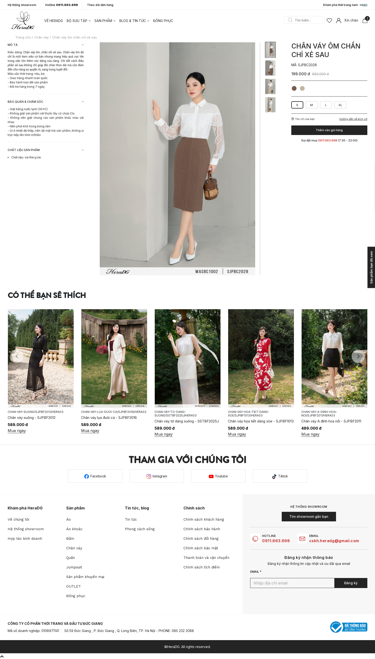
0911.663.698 (276, 540)
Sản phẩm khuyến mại (85, 577)
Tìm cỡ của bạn (303, 119)
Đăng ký (351, 583)
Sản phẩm (103, 21)
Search (290, 20)
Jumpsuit (74, 567)
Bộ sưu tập (77, 21)
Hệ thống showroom (22, 5)
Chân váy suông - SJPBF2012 (31, 417)
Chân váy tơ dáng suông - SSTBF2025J (186, 421)
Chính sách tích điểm (201, 567)
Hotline (61, 5)
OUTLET (73, 586)
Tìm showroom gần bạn (308, 516)
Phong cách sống (140, 529)
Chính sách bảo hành (201, 529)
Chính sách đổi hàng (201, 538)
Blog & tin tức (132, 21)
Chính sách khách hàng (203, 519)
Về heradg (53, 21)
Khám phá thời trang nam (345, 5)
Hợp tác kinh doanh (25, 538)
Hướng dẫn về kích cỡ (353, 119)
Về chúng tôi (18, 519)
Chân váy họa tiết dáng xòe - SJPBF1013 (261, 421)
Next (358, 356)
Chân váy (74, 548)
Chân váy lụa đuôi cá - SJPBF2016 (109, 417)
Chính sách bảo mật (200, 548)
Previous (16, 356)
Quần (70, 558)
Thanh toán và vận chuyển (206, 558)
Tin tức (131, 519)
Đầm (70, 538)
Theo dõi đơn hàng (100, 5)
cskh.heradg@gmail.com (334, 540)
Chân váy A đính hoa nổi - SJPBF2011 (331, 421)
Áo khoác (74, 529)
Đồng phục (163, 21)
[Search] (305, 20)
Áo (68, 519)
